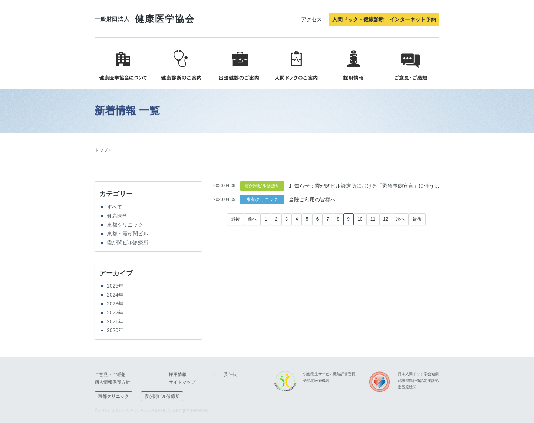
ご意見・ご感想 (110, 374)
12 (385, 219)
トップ (101, 150)
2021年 (115, 321)
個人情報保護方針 (112, 382)
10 (359, 219)
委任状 (230, 374)
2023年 (115, 304)
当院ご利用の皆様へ (312, 199)
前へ (252, 219)
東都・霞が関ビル (127, 234)
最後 (235, 219)
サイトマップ (182, 382)
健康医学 (117, 216)
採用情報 (178, 374)
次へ (400, 219)
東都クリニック (125, 225)
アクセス (311, 19)
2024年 (115, 295)
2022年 (115, 312)
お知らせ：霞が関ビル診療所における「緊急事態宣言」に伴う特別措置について (364, 186)
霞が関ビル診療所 (127, 242)
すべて (114, 207)
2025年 (115, 286)
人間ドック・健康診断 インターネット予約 (384, 19)
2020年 (115, 330)
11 (372, 219)
